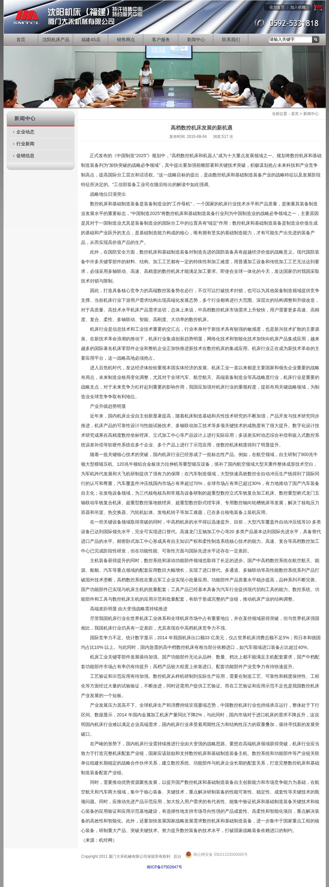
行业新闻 (25, 143)
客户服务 (161, 39)
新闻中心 (196, 39)
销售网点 (126, 39)
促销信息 (25, 155)
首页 (20, 39)
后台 (177, 856)
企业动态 (25, 131)
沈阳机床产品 (55, 39)
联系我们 (231, 39)
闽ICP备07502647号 (164, 867)
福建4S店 (90, 39)
